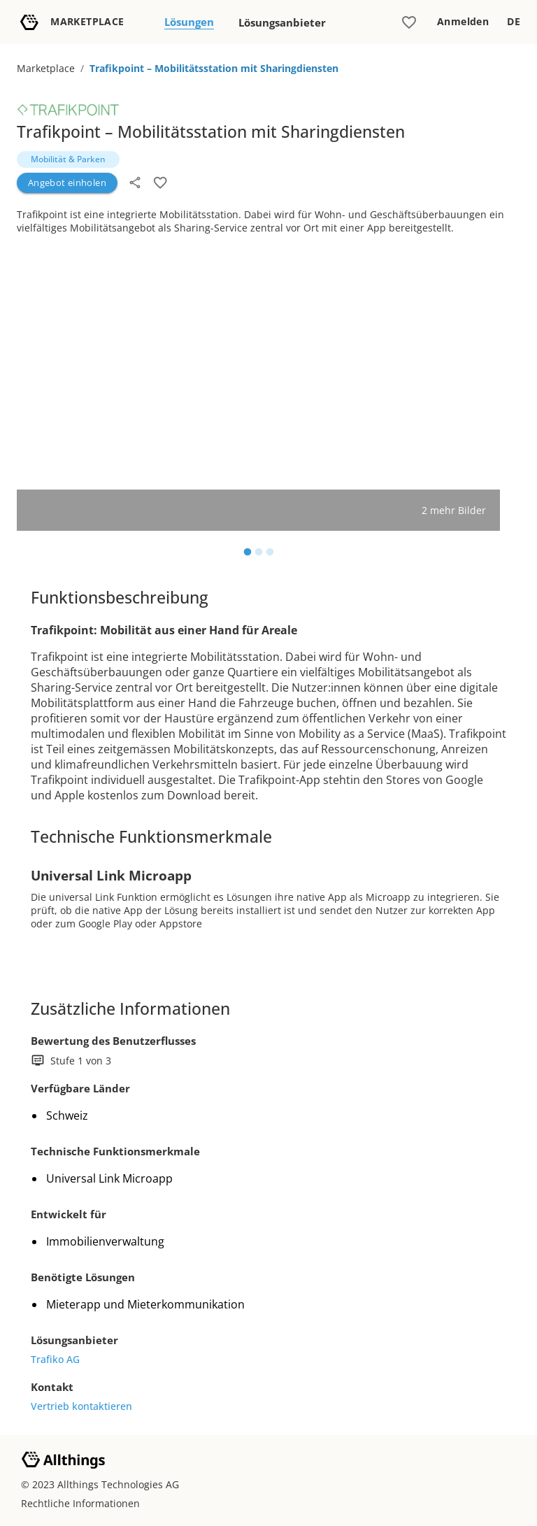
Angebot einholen (67, 182)
